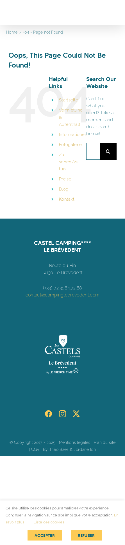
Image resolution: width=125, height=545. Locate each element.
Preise (65, 179)
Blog (63, 189)
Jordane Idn (85, 449)
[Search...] (93, 151)
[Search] (108, 151)
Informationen (73, 134)
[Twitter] (76, 413)
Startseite (68, 100)
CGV (35, 449)
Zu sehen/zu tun (68, 161)
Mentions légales (74, 442)
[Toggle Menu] (112, 12)
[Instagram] (62, 413)
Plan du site (105, 442)
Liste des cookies (49, 522)
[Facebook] (48, 413)
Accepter (45, 535)
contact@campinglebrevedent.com (62, 295)
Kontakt (66, 199)
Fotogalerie (70, 144)
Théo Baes (59, 449)
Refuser (86, 535)
